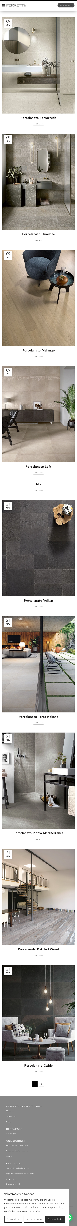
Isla (38, 484)
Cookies (9, 1156)
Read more (38, 124)
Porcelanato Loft (39, 466)
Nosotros (10, 1111)
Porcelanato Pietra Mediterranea (38, 833)
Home (16, 13)
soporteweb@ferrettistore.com (20, 1174)
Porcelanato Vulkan (38, 600)
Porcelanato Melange (38, 350)
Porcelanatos (29, 13)
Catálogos (11, 1134)
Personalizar (13, 1219)
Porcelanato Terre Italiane (38, 717)
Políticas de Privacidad (17, 1145)
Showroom (11, 1116)
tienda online (66, 5)
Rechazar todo (34, 1219)
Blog (8, 1122)
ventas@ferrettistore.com (17, 1168)
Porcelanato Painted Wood (38, 949)
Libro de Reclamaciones (17, 1151)
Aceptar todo (55, 1219)
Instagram (13, 1184)
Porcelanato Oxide (38, 1065)
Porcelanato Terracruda (38, 118)
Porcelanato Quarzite (38, 234)
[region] (34, 1207)
